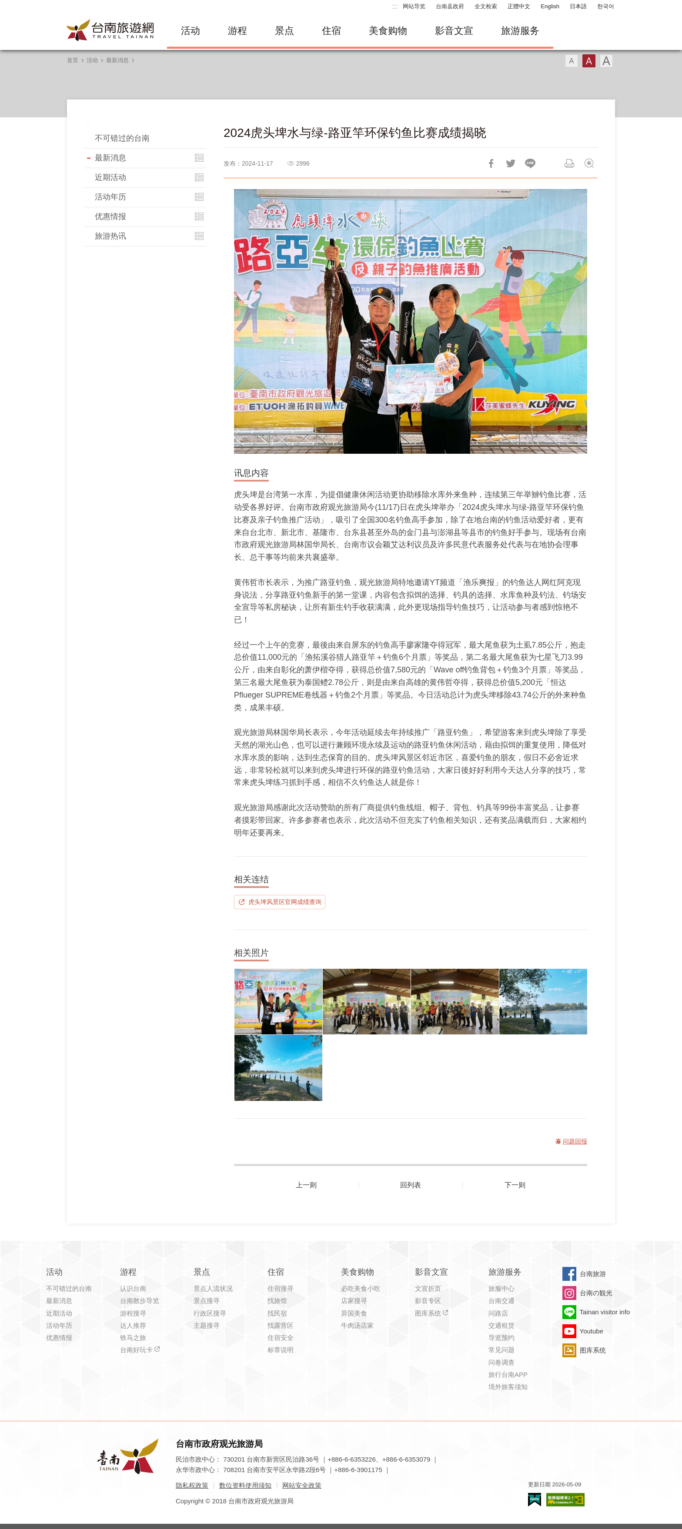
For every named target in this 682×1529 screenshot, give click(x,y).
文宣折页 (428, 1288)
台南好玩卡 (136, 1349)
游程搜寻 (133, 1313)
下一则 (515, 1185)
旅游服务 (520, 30)
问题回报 (589, 163)
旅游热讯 (110, 236)
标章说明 (280, 1349)
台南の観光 (596, 1292)
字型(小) (571, 60)
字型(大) (606, 60)
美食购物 (388, 30)
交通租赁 (501, 1325)
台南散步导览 (139, 1300)
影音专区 (428, 1300)
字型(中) (588, 60)
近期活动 (110, 177)
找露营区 (280, 1325)
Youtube (592, 1331)
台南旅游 (593, 1273)
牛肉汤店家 (357, 1325)
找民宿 (277, 1313)
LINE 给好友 (530, 163)
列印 (569, 163)
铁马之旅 (133, 1337)
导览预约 (501, 1337)
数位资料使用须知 (245, 1485)
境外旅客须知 (508, 1386)
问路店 (498, 1313)
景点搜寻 (207, 1300)
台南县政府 (450, 6)
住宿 (331, 30)
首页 (72, 60)
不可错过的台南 (122, 138)
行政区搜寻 (210, 1313)
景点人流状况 (213, 1288)
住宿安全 (280, 1337)
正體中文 (519, 6)
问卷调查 (501, 1362)
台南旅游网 (110, 30)
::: (395, 6)
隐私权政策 (192, 1485)
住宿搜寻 (280, 1288)
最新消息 (117, 60)
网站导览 (414, 6)
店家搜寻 (354, 1300)
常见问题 (501, 1349)
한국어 (605, 6)
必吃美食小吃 (360, 1288)
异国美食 (354, 1313)
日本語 (578, 6)
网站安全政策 (301, 1485)
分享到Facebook (491, 163)
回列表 (410, 1185)
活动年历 (110, 197)
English (550, 6)
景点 (284, 30)
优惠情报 (110, 216)
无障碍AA (565, 1499)
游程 (237, 30)
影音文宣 (454, 30)
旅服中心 (501, 1288)
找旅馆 (277, 1300)
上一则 (306, 1185)
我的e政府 (534, 1499)
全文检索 (486, 6)
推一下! (510, 163)
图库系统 (428, 1313)
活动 (190, 30)
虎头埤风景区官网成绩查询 (284, 901)
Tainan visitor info (605, 1312)
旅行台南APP (508, 1374)
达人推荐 (133, 1325)
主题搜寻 (207, 1325)
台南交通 (501, 1300)
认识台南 (133, 1288)
